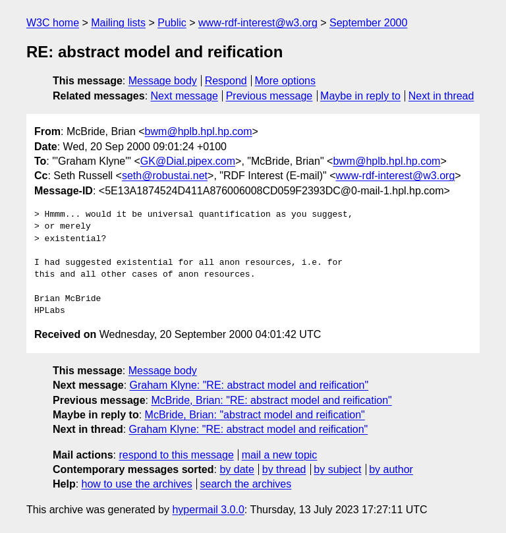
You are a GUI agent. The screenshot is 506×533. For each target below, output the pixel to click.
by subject (337, 469)
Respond (226, 80)
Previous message (269, 95)
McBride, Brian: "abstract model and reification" (255, 414)
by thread (284, 469)
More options (285, 80)
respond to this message (176, 455)
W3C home (52, 22)
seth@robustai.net (165, 175)
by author (391, 469)
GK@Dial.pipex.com (187, 161)
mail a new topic (280, 455)
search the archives (246, 484)
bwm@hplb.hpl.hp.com (198, 131)
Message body (162, 80)
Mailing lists (118, 22)
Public (171, 22)
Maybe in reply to (360, 95)
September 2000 (368, 22)
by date (236, 469)
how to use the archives (137, 484)
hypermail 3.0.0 (208, 509)
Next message (184, 95)
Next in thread (441, 95)
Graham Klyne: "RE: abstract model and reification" (249, 385)
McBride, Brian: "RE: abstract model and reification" (271, 400)
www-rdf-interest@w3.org (258, 22)
